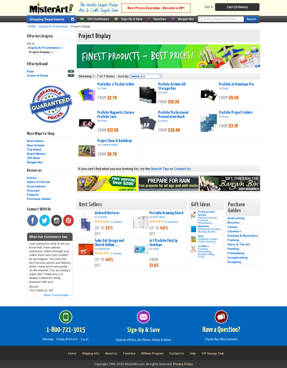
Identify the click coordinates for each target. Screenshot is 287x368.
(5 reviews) (171, 221)
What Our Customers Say (48, 237)
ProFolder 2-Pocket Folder (116, 84)
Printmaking (204, 251)
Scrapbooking (206, 254)
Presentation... (206, 222)
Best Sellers (35, 141)
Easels (213, 239)
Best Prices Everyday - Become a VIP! (156, 8)
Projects (33, 195)
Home (72, 353)
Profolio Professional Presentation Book (173, 115)
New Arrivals (35, 145)
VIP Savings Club (212, 353)
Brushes (216, 229)
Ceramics (234, 231)
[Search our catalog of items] (251, 19)
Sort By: (123, 76)
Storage (202, 231)
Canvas (212, 217)
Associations (36, 186)
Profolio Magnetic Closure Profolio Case (115, 115)
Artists (31, 178)
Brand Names (36, 154)
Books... (212, 231)
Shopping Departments (47, 19)
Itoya (30, 71)
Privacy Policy (183, 364)
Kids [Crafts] (201, 236)
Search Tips (160, 169)
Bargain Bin (186, 19)
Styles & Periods (38, 182)
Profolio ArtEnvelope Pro (236, 84)
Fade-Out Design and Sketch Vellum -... (109, 243)
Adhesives (204, 229)
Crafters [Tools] (203, 246)
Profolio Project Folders (236, 113)
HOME (32, 26)
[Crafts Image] (193, 239)
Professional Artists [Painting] (206, 213)
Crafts (201, 241)
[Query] (221, 19)
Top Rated (34, 149)
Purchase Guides (39, 199)
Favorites (159, 19)
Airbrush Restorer (107, 213)
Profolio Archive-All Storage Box (172, 86)
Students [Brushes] (203, 226)
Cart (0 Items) (237, 7)
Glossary (33, 190)
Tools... (202, 256)
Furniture (203, 220)
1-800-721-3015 (65, 330)
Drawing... (211, 241)
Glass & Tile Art (238, 244)
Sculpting (234, 262)
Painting (202, 217)
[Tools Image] (193, 249)
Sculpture (203, 239)
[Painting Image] (193, 214)
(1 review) (116, 221)
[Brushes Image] (193, 229)
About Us (111, 353)
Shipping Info (90, 353)
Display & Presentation (53, 26)
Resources (34, 170)
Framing (233, 240)
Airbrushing (235, 218)
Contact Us (182, 169)
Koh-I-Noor (159, 216)
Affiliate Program (152, 353)
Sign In (208, 7)
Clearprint (104, 248)
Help (193, 353)
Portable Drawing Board (166, 213)
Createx (102, 216)
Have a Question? (221, 330)
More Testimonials (57, 295)
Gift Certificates (98, 19)
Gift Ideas (33, 158)
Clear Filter (62, 48)
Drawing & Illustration (242, 236)
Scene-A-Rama (37, 75)
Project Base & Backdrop (114, 141)
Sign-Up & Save (132, 19)
